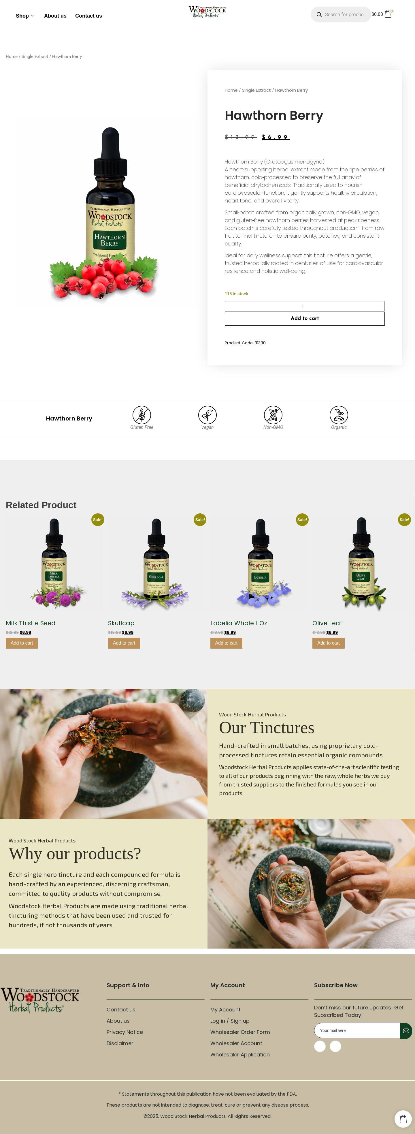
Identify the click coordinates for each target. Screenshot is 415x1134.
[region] (207, 754)
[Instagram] (335, 1046)
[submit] (406, 1031)
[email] (357, 1030)
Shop (25, 16)
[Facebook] (320, 1046)
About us (55, 16)
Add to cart (305, 318)
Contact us (88, 16)
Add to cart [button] (22, 643)
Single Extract (35, 56)
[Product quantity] (305, 306)
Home (12, 56)
